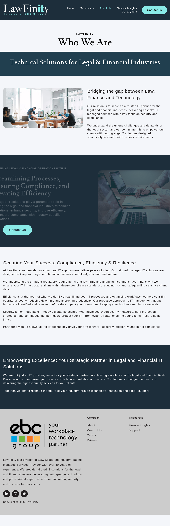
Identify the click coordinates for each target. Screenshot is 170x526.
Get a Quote (129, 11)
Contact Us (17, 230)
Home (71, 8)
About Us (105, 8)
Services (85, 8)
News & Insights (127, 8)
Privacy (92, 440)
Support (134, 430)
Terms (91, 435)
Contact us (154, 10)
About (91, 425)
